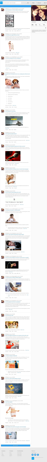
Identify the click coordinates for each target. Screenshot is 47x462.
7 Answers (6, 422)
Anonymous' (14, 33)
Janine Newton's (14, 400)
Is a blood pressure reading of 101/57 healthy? (13, 277)
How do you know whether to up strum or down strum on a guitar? (17, 257)
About (10, 452)
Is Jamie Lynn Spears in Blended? (11, 355)
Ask (27, 2)
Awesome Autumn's (15, 8)
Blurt (12, 69)
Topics (33, 2)
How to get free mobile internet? (11, 133)
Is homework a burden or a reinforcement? (12, 210)
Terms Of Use (19, 452)
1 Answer (6, 129)
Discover (38, 2)
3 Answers (6, 69)
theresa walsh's (14, 276)
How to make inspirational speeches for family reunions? (15, 146)
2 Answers (6, 107)
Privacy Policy (19, 454)
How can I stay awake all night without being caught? (14, 234)
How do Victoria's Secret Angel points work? (13, 192)
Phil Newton (7, 8)
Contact (10, 454)
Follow (10, 69)
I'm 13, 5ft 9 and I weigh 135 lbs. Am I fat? (12, 35)
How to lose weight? (8, 402)
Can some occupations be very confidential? (13, 58)
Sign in (44, 2)
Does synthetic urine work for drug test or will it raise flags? (15, 426)
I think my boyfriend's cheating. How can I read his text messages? (16, 169)
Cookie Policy (19, 455)
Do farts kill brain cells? (9, 315)
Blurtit (1, 2)
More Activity (15, 445)
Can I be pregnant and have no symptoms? (12, 301)
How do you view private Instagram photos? (13, 378)
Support (10, 455)
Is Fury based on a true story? (10, 111)
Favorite (15, 69)
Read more (19, 29)
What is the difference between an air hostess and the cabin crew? (16, 335)
